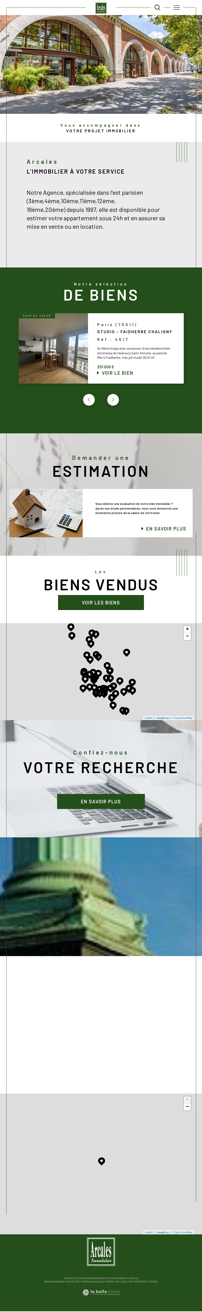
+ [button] (187, 629)
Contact (196, 359)
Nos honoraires (53, 1282)
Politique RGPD (137, 1282)
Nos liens (120, 1282)
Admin (109, 1282)
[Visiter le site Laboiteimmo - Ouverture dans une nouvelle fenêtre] (101, 1298)
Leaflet (148, 718)
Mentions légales (92, 1282)
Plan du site (72, 1282)
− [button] (187, 637)
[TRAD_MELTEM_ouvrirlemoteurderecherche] (157, 7)
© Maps (162, 718)
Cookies (153, 1282)
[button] (113, 400)
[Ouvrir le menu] (176, 7)
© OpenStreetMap (182, 718)
